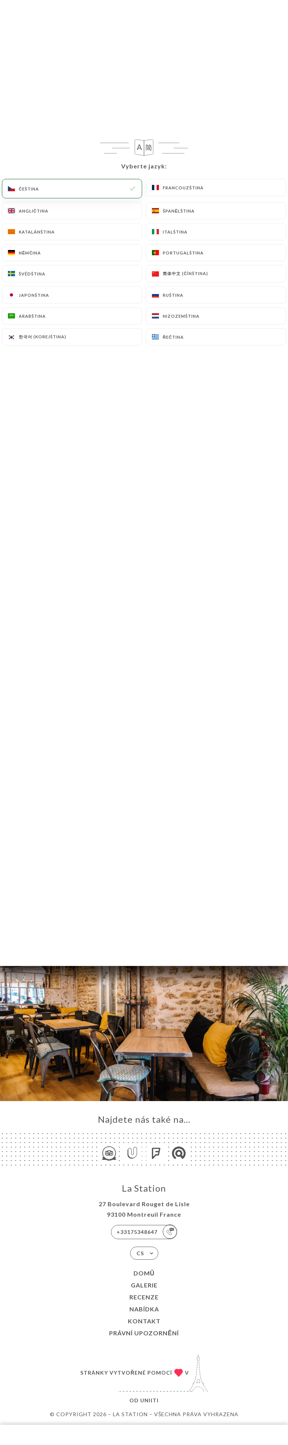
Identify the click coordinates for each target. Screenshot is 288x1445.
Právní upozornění (144, 1332)
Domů (144, 1273)
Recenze (144, 1297)
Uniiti (149, 1400)
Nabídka (144, 1309)
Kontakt (144, 1320)
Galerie (144, 1285)
